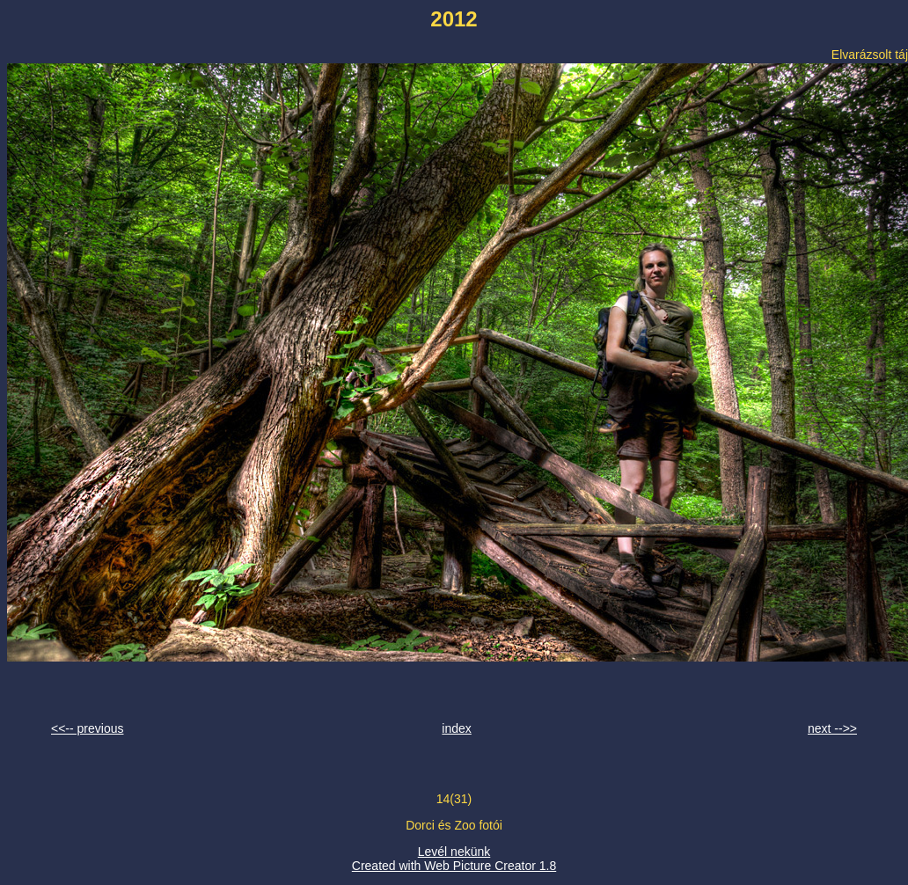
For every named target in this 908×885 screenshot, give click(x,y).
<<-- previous (87, 728)
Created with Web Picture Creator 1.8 (454, 866)
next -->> (832, 728)
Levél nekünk (454, 852)
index (456, 728)
